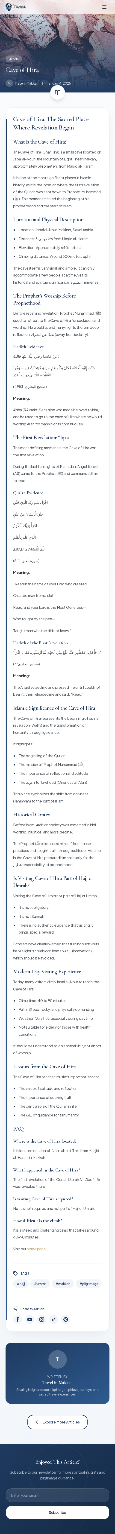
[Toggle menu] (104, 7)
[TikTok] (53, 1319)
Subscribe (57, 1512)
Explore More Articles (57, 1422)
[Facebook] (17, 1319)
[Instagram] (41, 1319)
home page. (37, 1248)
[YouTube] (29, 1319)
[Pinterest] (65, 1319)
